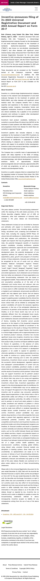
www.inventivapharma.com (26, 179)
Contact (25, 572)
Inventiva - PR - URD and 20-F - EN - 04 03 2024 (18, 514)
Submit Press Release (30, 565)
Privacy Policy (16, 572)
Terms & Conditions (12, 568)
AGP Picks (4, 2)
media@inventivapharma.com (12, 198)
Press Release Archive (15, 565)
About (5, 565)
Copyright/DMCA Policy (26, 568)
